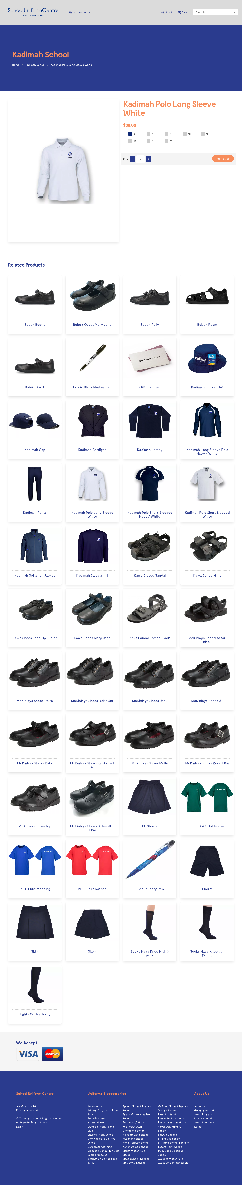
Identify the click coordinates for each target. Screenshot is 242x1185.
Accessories (95, 1106)
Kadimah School (35, 64)
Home (15, 64)
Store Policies (203, 1114)
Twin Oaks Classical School (170, 1152)
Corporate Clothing (99, 1146)
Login (19, 1126)
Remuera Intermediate (172, 1122)
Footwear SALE (132, 1126)
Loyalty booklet (204, 1118)
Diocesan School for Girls (103, 1150)
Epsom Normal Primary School (137, 1108)
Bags (90, 1114)
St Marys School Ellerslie (173, 1142)
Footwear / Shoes (134, 1122)
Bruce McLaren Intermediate (96, 1120)
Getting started (204, 1110)
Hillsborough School (135, 1134)
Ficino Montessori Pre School (136, 1116)
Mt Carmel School (134, 1162)
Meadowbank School (136, 1158)
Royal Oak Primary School (169, 1128)
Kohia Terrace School (136, 1142)
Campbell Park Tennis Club (100, 1128)
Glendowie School (134, 1130)
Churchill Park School (100, 1134)
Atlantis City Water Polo (102, 1110)
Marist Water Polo (134, 1150)
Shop (72, 12)
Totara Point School (170, 1146)
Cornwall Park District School (101, 1140)
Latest (198, 1126)
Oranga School (167, 1110)
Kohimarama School (135, 1146)
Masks (126, 1154)
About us (84, 12)
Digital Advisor (40, 1122)
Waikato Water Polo (170, 1158)
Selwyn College (167, 1134)
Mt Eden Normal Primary (173, 1106)
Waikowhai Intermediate (173, 1162)
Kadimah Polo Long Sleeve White (71, 64)
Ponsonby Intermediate (172, 1118)
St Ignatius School (169, 1138)
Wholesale (166, 12)
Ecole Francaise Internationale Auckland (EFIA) (102, 1158)
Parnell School (167, 1114)
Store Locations (204, 1122)
